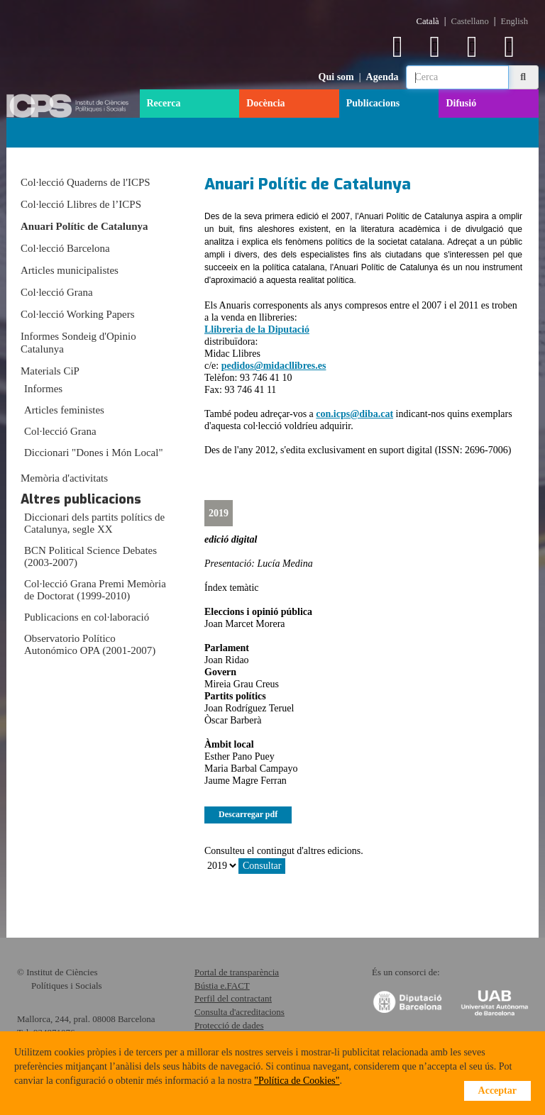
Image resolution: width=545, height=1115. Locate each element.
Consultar (262, 865)
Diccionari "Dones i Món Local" (93, 452)
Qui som (336, 77)
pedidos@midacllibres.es (273, 365)
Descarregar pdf (248, 814)
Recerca (164, 103)
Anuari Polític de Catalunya (84, 226)
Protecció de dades (228, 1025)
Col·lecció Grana (57, 292)
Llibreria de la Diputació (256, 329)
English (514, 21)
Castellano (470, 21)
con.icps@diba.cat (354, 414)
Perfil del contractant (233, 998)
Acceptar (497, 1090)
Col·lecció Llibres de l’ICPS (81, 204)
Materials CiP (50, 371)
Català (428, 21)
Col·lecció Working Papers (78, 314)
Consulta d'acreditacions (239, 1011)
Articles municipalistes (70, 270)
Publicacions (373, 103)
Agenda (382, 77)
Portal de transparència (236, 972)
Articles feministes (64, 410)
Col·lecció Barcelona (65, 248)
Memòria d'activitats (64, 478)
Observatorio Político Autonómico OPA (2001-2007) (89, 644)
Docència (265, 103)
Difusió (461, 103)
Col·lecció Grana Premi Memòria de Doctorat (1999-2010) (95, 589)
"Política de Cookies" (296, 1080)
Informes (43, 388)
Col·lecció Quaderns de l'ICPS (85, 182)
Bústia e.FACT (222, 985)
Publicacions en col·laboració (86, 617)
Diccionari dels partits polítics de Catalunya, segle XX (94, 523)
